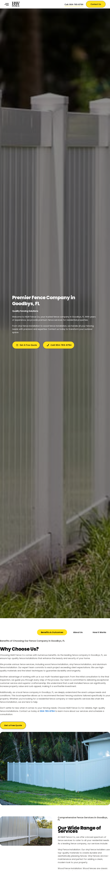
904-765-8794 (47, 711)
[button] (6, 4)
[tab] (52, 632)
